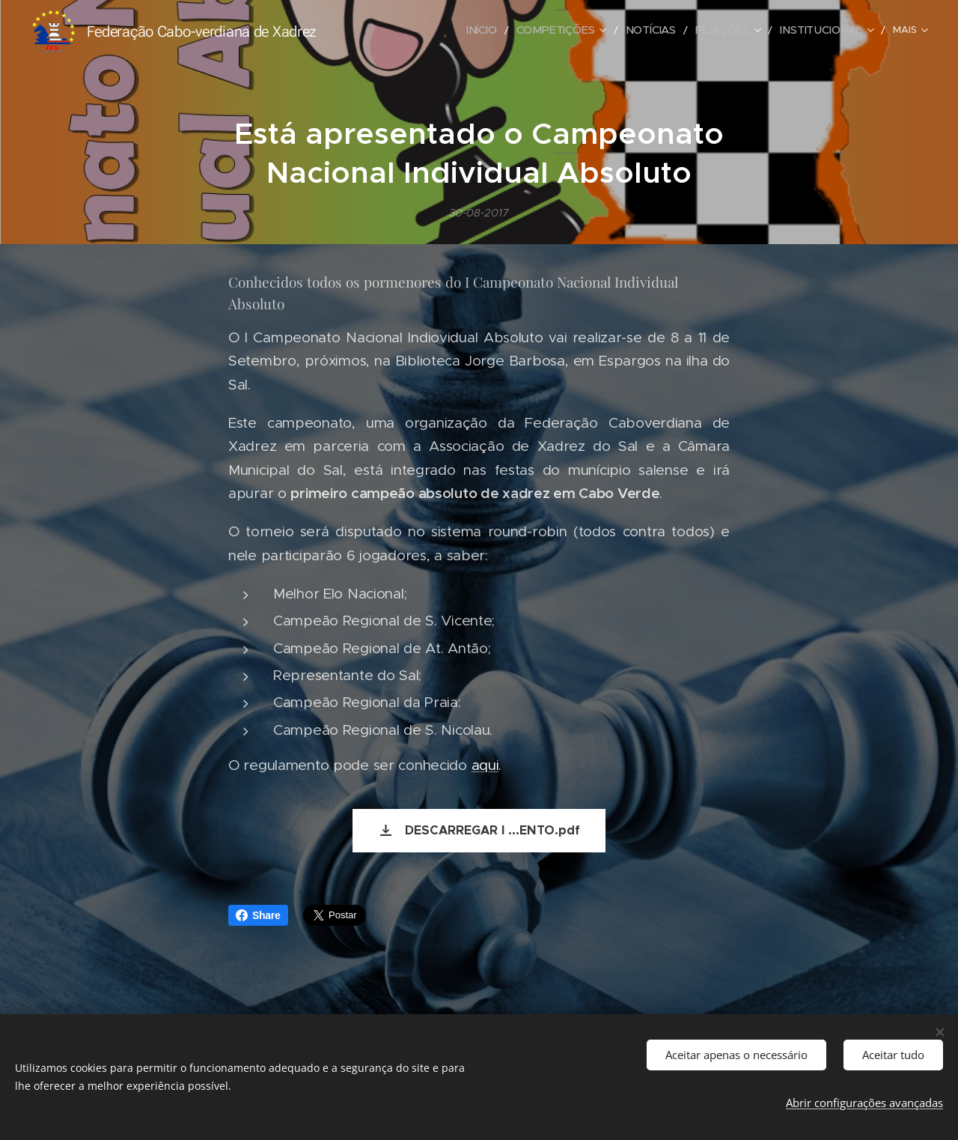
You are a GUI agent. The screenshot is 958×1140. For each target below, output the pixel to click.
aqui (485, 765)
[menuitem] (404, 30)
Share (258, 915)
